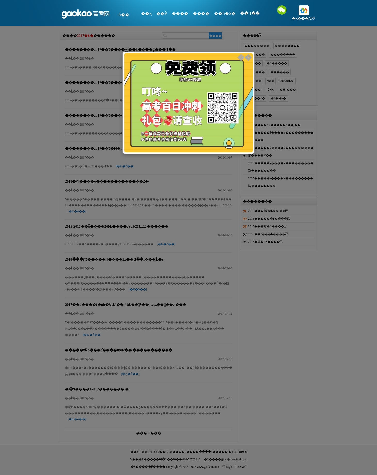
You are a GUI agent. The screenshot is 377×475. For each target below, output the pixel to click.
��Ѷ (161, 13)
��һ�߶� (224, 13)
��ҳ (146, 13)
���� (180, 13)
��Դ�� (250, 13)
